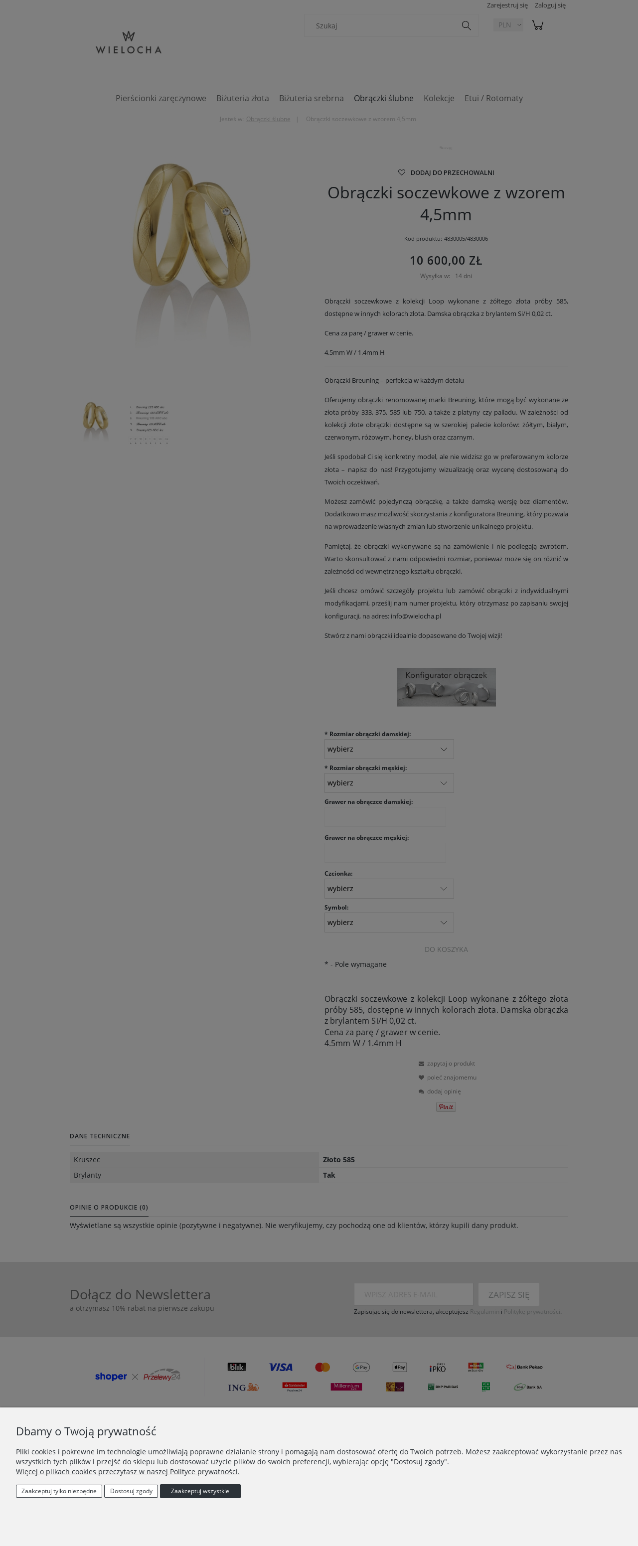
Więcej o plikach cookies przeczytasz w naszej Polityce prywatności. (128, 1471)
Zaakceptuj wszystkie (200, 1491)
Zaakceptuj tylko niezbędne (59, 1491)
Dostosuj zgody (131, 1491)
